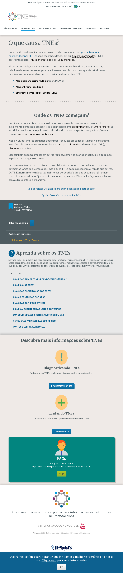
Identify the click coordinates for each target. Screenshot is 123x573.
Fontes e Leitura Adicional (29, 326)
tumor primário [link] (101, 126)
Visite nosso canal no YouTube (61, 525)
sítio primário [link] (79, 126)
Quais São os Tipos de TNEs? (29, 302)
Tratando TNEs (62, 431)
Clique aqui (49, 560)
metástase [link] (48, 134)
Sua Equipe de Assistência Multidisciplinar (38, 314)
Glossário (65, 533)
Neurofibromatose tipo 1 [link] (29, 86)
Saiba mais (91, 28)
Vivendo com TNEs (47, 28)
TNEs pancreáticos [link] (40, 59)
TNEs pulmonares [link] (63, 59)
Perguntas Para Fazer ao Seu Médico (34, 320)
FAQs (61, 473)
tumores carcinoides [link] (83, 55)
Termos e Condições (80, 533)
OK (61, 567)
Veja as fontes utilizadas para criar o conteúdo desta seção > (61, 188)
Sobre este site (52, 533)
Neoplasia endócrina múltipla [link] (32, 80)
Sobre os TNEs (28, 28)
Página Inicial (10, 28)
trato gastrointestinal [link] (68, 144)
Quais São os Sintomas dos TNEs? (32, 291)
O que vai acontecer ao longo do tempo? (37, 308)
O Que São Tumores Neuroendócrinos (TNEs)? (40, 279)
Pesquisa (105, 28)
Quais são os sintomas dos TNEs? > (61, 195)
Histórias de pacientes (71, 28)
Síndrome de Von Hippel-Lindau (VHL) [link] (36, 92)
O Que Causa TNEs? (23, 284)
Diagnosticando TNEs (61, 386)
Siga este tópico (23, 210)
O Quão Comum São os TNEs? (29, 297)
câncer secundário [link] (27, 134)
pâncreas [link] (14, 148)
